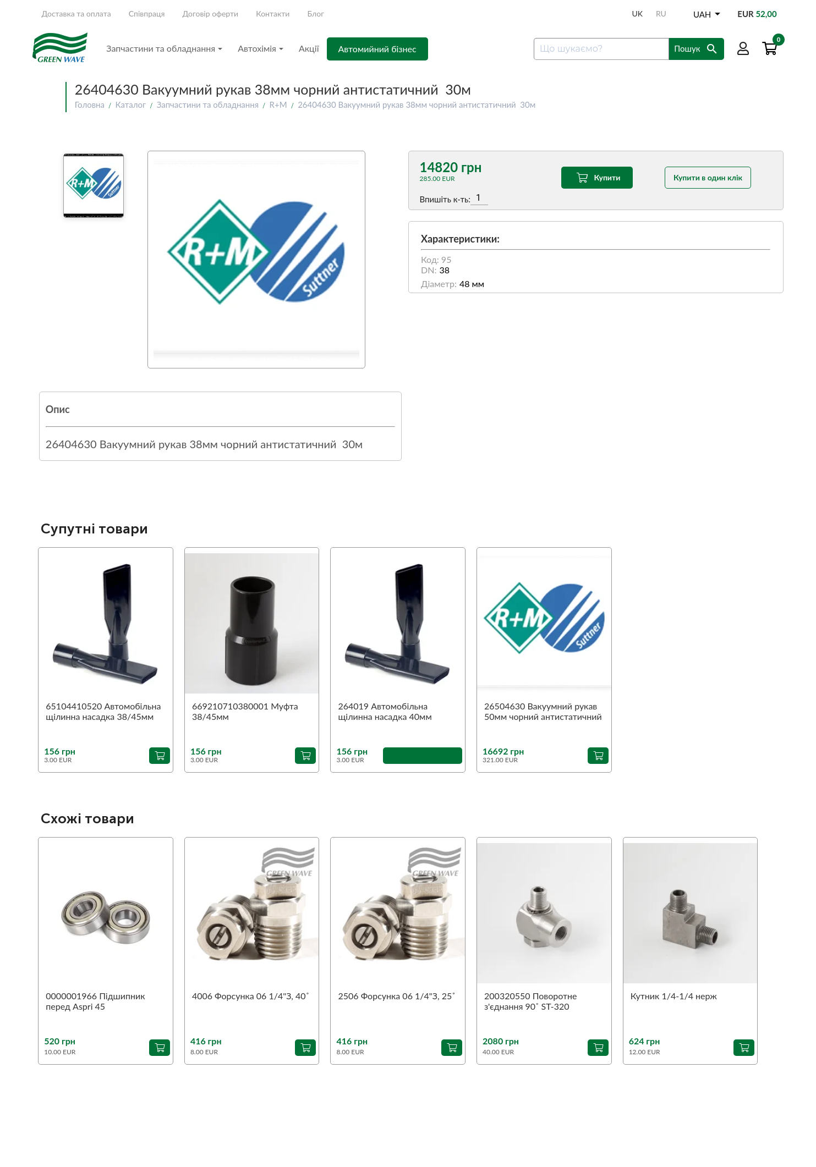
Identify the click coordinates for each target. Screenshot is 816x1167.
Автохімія (260, 48)
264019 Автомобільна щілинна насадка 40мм (384, 711)
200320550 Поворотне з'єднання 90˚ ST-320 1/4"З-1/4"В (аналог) (530, 1001)
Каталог (131, 104)
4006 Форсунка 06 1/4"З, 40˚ (250, 995)
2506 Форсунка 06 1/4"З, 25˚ (396, 995)
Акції (309, 48)
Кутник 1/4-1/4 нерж (674, 995)
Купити (597, 177)
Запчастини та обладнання (164, 48)
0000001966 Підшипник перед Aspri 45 (95, 1000)
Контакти (272, 13)
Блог (316, 13)
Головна (90, 104)
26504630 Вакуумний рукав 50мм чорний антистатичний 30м (543, 712)
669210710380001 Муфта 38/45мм (245, 711)
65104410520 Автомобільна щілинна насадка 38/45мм (103, 711)
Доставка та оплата (76, 13)
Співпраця (147, 13)
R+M (278, 104)
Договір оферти (211, 13)
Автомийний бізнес (377, 48)
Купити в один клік (707, 177)
